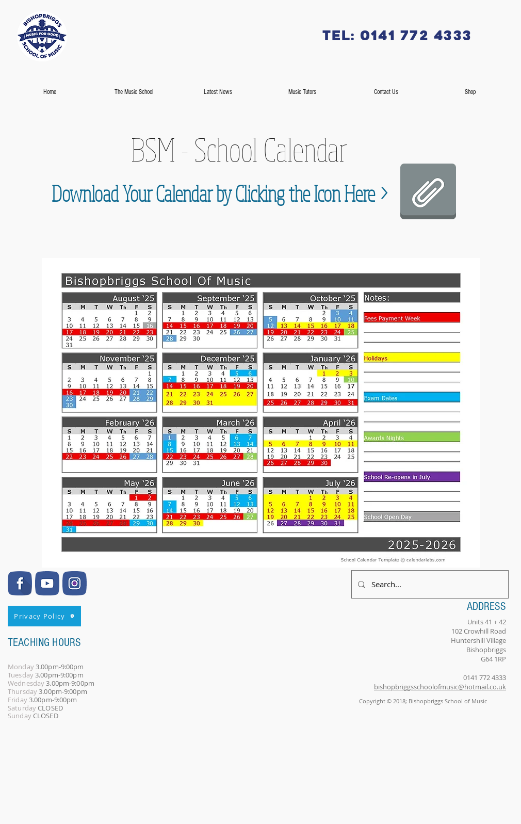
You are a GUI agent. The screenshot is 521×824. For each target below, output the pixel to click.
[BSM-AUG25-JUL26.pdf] (428, 193)
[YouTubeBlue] (47, 583)
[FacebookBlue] (20, 583)
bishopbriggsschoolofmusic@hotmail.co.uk (440, 686)
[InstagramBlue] (74, 583)
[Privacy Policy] (44, 616)
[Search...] (428, 584)
